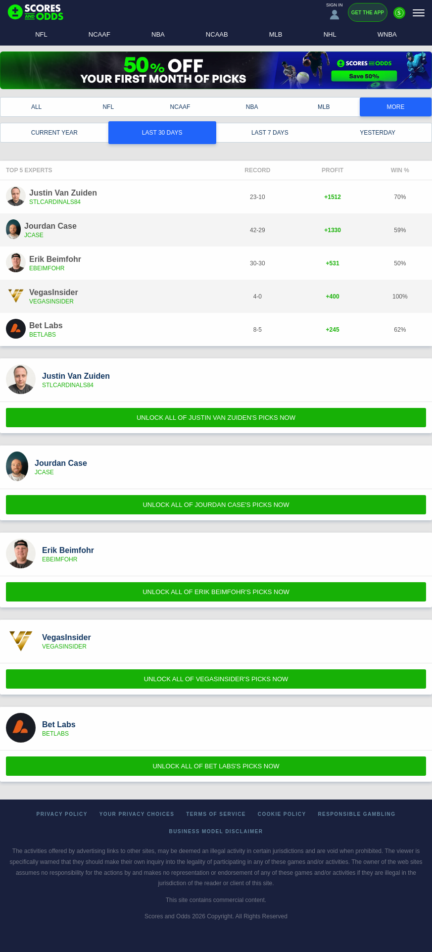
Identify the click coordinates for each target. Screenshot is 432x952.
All (36, 106)
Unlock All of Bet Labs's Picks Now (215, 766)
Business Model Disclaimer (216, 831)
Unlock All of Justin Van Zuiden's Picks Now (216, 417)
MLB (276, 34)
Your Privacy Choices (137, 814)
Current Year (54, 132)
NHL (330, 34)
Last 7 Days (269, 132)
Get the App (367, 12)
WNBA (387, 34)
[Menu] (418, 12)
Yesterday (377, 132)
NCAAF (99, 34)
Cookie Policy (282, 814)
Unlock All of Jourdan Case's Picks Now (216, 504)
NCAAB (217, 34)
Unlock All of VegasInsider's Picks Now (216, 679)
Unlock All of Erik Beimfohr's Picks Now (216, 592)
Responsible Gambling (357, 814)
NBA (158, 34)
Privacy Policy (62, 814)
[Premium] (399, 17)
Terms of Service (216, 814)
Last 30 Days (162, 132)
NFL (41, 34)
